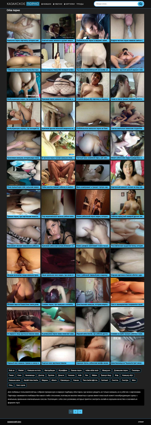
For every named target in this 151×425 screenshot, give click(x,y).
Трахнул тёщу (106, 375)
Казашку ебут (127, 375)
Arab (79, 375)
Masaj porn (106, 370)
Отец (10, 385)
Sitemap (141, 422)
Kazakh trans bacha (31, 380)
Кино (19, 375)
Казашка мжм (14, 380)
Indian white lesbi (91, 370)
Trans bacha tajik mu (90, 380)
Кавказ (76, 380)
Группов (51, 375)
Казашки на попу (34, 370)
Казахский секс (14, 422)
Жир (116, 375)
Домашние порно (121, 370)
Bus (86, 375)
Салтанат (104, 380)
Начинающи (29, 375)
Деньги (61, 375)
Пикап (11, 375)
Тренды (80, 4)
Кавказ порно (76, 370)
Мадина (45, 380)
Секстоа (115, 380)
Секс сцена (20, 385)
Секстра (125, 380)
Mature (94, 375)
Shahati (21, 370)
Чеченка (71, 375)
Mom (134, 380)
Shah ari (11, 370)
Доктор (41, 375)
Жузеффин (63, 370)
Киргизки (69, 4)
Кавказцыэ (64, 380)
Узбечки (57, 4)
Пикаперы (136, 370)
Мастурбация (49, 370)
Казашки (46, 4)
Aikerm (54, 380)
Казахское (23, 4)
